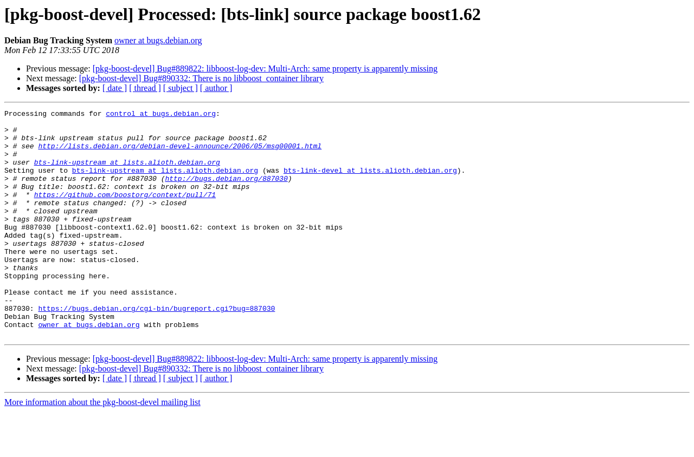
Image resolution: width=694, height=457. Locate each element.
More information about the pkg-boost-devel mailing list (102, 447)
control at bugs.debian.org (161, 115)
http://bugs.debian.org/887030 (226, 193)
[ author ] (216, 88)
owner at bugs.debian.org (158, 40)
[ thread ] (145, 88)
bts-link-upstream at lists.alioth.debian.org (127, 173)
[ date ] (114, 88)
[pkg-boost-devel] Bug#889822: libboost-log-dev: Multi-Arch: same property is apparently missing (265, 68)
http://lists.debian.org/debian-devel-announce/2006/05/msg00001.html (180, 154)
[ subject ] (180, 88)
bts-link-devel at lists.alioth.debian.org (370, 183)
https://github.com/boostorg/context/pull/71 (125, 212)
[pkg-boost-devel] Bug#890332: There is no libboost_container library (201, 78)
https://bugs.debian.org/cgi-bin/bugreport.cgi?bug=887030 (156, 349)
